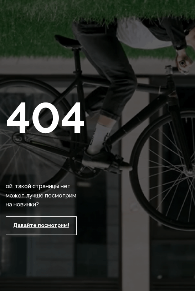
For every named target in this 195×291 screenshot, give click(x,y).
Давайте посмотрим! (41, 225)
